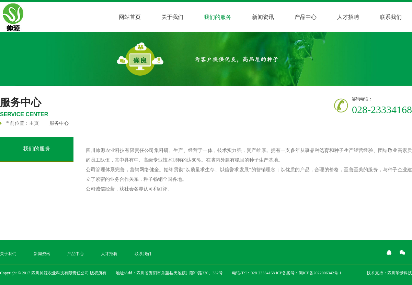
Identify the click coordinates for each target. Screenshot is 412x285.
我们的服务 (217, 17)
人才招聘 (348, 17)
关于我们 (172, 17)
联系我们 (391, 17)
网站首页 (130, 17)
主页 (34, 123)
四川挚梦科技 (399, 273)
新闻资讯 (263, 17)
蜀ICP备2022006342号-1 (320, 273)
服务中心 (59, 123)
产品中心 (306, 17)
